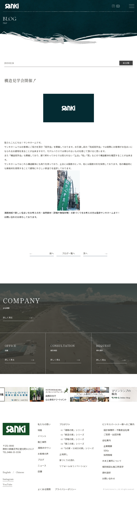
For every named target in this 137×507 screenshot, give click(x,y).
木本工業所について (111, 460)
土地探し (63, 454)
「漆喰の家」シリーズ (72, 439)
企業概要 (108, 446)
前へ (52, 253)
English (7, 472)
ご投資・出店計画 (112, 434)
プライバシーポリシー (65, 489)
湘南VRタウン (44, 447)
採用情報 (108, 455)
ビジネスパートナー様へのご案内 (118, 424)
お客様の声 (43, 453)
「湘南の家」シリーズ (72, 430)
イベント (42, 436)
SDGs (106, 450)
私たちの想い (44, 424)
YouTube (7, 484)
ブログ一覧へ (68, 253)
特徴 (40, 430)
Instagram (8, 479)
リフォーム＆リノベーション (73, 466)
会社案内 (106, 440)
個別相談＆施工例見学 (113, 466)
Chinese (20, 472)
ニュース (42, 465)
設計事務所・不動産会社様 (116, 430)
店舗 (40, 471)
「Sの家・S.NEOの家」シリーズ (77, 448)
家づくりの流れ (66, 460)
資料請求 (106, 472)
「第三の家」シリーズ (72, 443)
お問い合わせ (108, 478)
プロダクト (64, 424)
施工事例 (42, 442)
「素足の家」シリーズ (72, 434)
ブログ (41, 459)
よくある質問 (44, 489)
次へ (85, 253)
